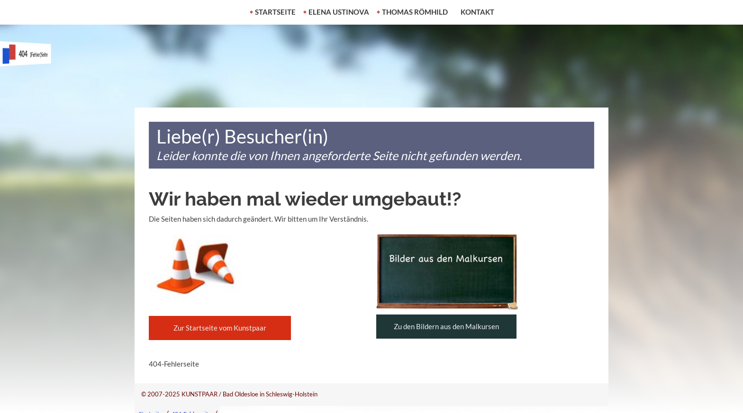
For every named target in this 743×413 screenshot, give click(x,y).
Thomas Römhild (415, 12)
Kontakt (477, 12)
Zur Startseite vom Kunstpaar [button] (219, 327)
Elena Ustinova (338, 12)
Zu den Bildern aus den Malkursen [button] (446, 326)
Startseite (275, 12)
